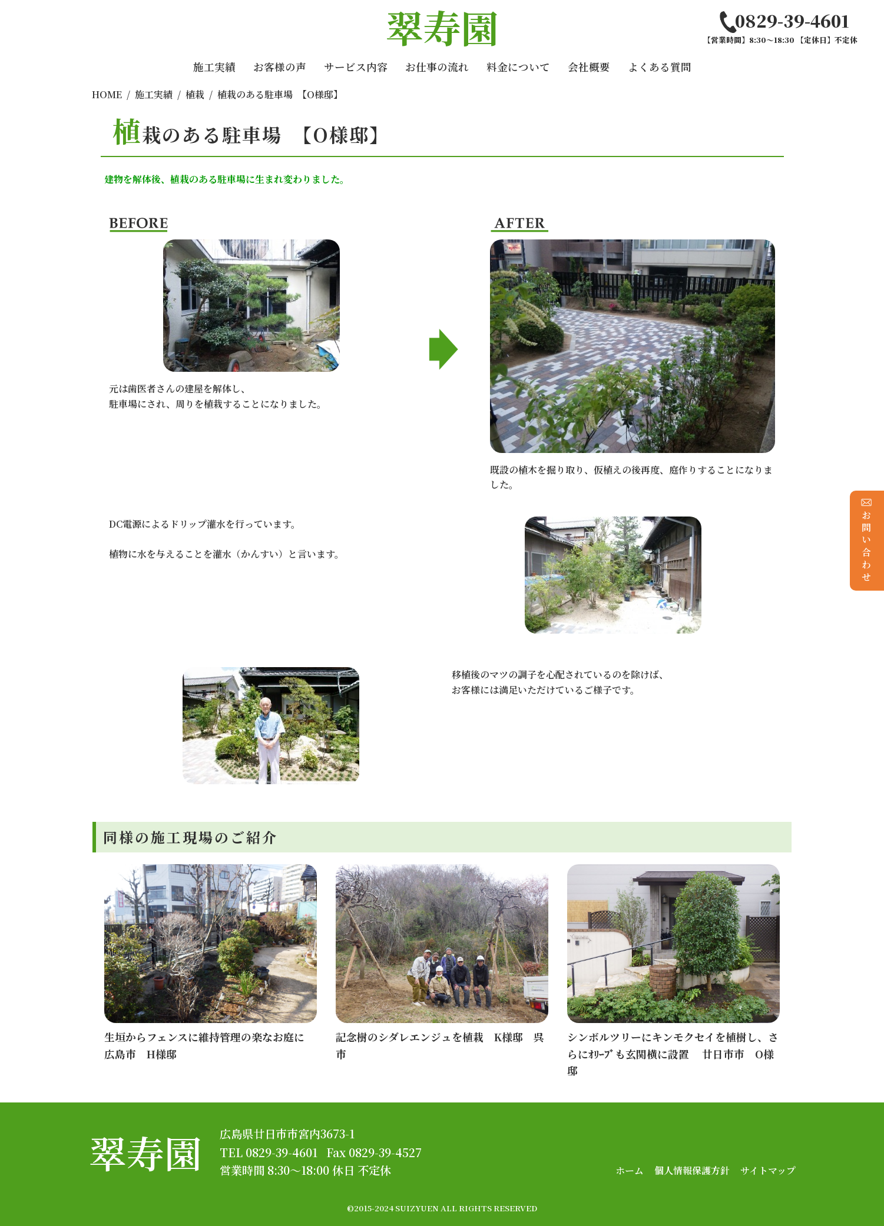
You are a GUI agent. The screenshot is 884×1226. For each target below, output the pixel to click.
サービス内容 (356, 66)
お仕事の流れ (437, 66)
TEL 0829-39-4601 (268, 1152)
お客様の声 (279, 66)
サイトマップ (768, 1170)
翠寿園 (145, 1152)
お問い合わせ (866, 540)
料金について (518, 66)
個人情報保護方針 (692, 1170)
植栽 (195, 94)
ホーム (629, 1170)
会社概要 (589, 66)
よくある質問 (659, 66)
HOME (107, 94)
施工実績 (214, 66)
